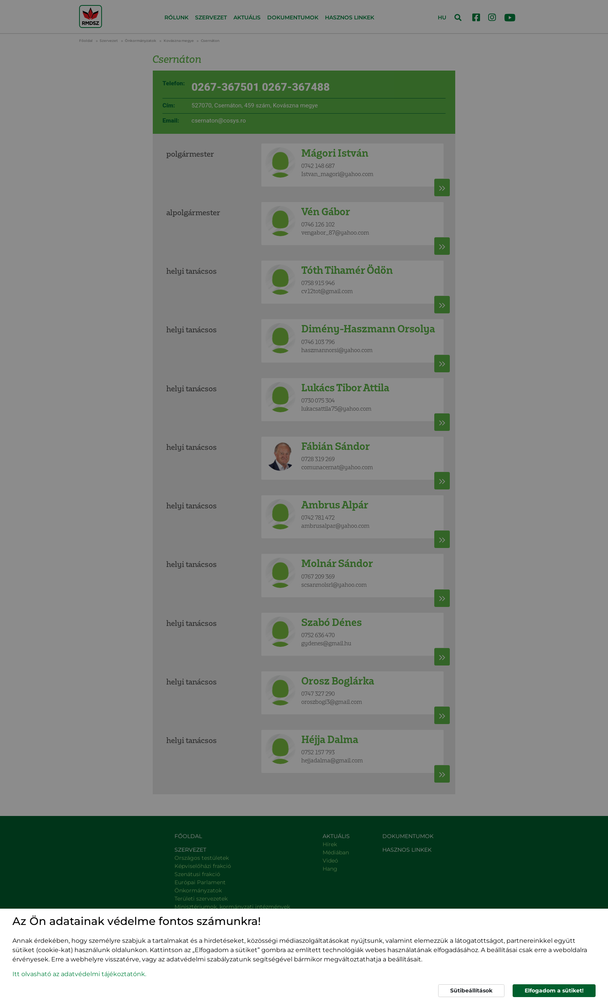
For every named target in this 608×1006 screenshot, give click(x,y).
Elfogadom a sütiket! (554, 990)
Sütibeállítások (471, 990)
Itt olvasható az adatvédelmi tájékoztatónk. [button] (79, 974)
